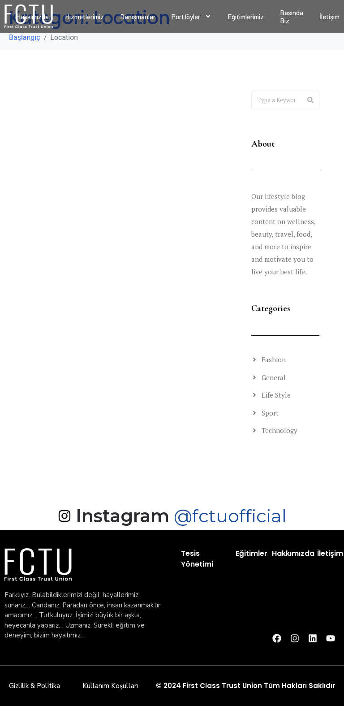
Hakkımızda (293, 553)
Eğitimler (251, 553)
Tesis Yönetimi (197, 558)
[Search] (310, 100)
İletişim (330, 553)
